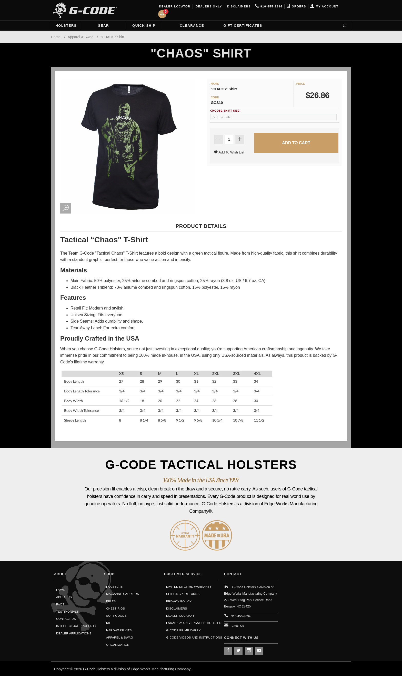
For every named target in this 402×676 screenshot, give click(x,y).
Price (300, 83)
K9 (108, 622)
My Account (324, 6)
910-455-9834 (268, 6)
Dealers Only (208, 6)
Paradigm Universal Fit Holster (194, 622)
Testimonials (67, 611)
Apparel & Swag (119, 637)
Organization (117, 644)
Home (60, 589)
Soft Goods (116, 615)
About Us (64, 596)
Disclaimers (238, 6)
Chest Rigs (115, 608)
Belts (111, 601)
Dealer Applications (74, 633)
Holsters (65, 25)
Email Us (238, 625)
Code (215, 97)
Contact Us (66, 618)
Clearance (192, 25)
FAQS (60, 604)
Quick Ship (143, 25)
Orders (296, 6)
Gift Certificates (243, 25)
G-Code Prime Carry (183, 630)
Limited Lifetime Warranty (189, 586)
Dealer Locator (174, 6)
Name (215, 83)
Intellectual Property (76, 625)
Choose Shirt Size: (225, 110)
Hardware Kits (119, 630)
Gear (103, 25)
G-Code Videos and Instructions (194, 637)
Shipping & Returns (182, 593)
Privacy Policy (179, 601)
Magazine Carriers (122, 593)
